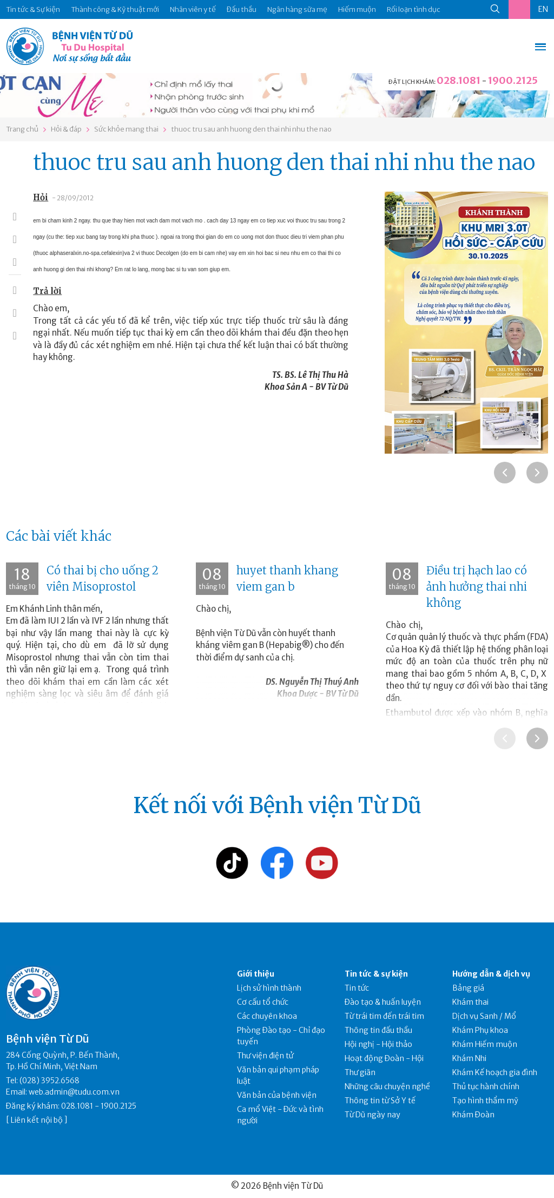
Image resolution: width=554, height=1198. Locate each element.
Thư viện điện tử (265, 1055)
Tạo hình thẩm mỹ (485, 1100)
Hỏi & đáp (66, 129)
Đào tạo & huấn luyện (383, 1002)
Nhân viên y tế (193, 9)
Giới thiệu (255, 974)
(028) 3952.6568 (49, 1080)
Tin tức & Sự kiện (33, 9)
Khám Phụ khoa (480, 1030)
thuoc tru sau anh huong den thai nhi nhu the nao (251, 129)
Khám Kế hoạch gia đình (494, 1072)
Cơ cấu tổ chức (262, 1002)
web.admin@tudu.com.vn (74, 1092)
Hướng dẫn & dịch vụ (491, 974)
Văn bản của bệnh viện (276, 1095)
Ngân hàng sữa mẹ (297, 9)
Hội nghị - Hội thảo (378, 1044)
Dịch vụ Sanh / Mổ (484, 1016)
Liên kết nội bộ (37, 1120)
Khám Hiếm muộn (484, 1044)
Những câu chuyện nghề (387, 1086)
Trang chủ (22, 129)
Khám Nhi (469, 1058)
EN (543, 9)
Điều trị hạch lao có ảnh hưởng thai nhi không (476, 587)
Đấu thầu (241, 9)
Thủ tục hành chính (485, 1086)
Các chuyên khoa (267, 1016)
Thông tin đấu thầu (378, 1030)
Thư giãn (360, 1072)
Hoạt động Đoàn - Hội (384, 1058)
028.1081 (458, 80)
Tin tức (357, 988)
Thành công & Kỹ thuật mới (115, 9)
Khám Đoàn (473, 1115)
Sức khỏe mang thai (126, 129)
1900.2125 (513, 80)
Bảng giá (468, 988)
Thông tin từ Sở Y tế (380, 1100)
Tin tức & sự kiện (376, 974)
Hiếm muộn (357, 9)
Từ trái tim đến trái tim (384, 1016)
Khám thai (470, 1002)
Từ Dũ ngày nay (372, 1115)
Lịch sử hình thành (269, 988)
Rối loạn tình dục (413, 9)
